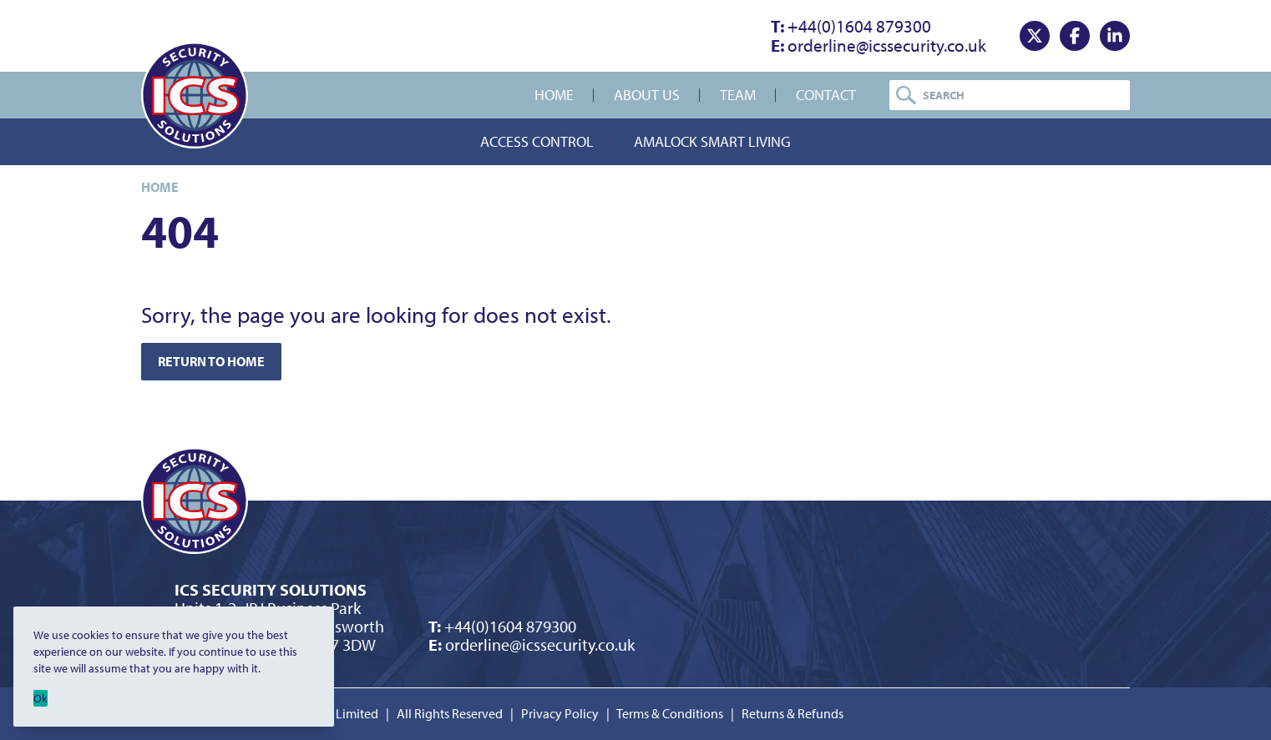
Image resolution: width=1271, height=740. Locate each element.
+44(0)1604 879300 (851, 26)
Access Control (537, 141)
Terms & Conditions (669, 713)
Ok (40, 698)
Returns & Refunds (792, 713)
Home (554, 94)
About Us (647, 94)
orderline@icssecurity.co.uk (878, 45)
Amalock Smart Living (712, 141)
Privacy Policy (560, 713)
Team (738, 94)
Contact (826, 94)
